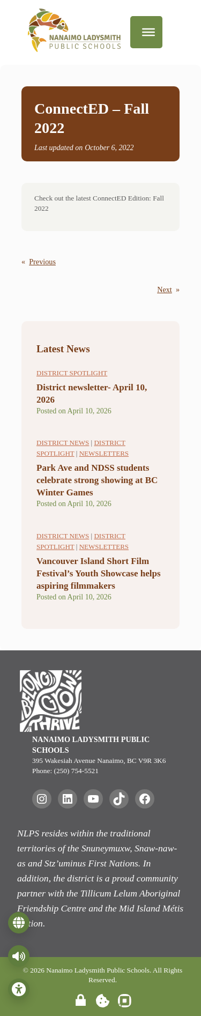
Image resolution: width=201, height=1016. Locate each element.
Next (164, 289)
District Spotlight (71, 373)
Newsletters (104, 453)
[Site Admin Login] (80, 1000)
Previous (42, 261)
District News (62, 443)
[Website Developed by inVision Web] (124, 1004)
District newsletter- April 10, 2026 (91, 393)
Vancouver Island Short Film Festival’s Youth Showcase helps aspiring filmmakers (98, 573)
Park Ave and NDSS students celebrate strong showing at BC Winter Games (97, 480)
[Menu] (148, 32)
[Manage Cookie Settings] (102, 1000)
